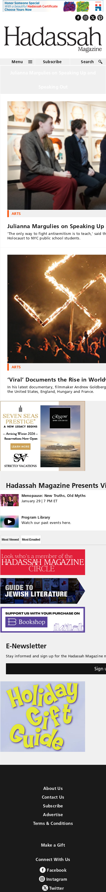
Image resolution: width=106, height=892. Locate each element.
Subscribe (52, 61)
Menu (17, 61)
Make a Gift (53, 845)
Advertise (53, 814)
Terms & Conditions (53, 823)
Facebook (53, 870)
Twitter (53, 888)
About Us (53, 788)
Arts (16, 213)
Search (87, 61)
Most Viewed (10, 539)
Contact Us (53, 797)
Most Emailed (31, 539)
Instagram (53, 879)
